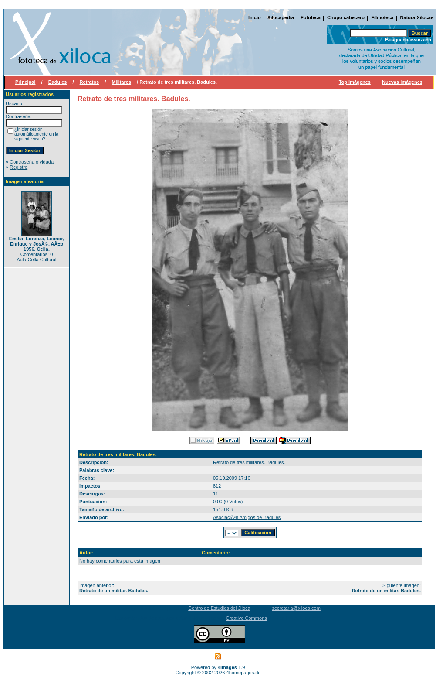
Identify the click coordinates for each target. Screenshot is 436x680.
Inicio (254, 17)
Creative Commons (246, 618)
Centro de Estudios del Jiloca (219, 608)
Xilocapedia (280, 17)
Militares (121, 82)
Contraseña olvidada (32, 161)
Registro (18, 167)
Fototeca (311, 17)
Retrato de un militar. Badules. (113, 590)
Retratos (89, 82)
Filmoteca (382, 17)
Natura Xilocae (416, 17)
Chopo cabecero (346, 17)
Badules (57, 82)
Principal (25, 82)
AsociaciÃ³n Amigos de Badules (247, 517)
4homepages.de (243, 672)
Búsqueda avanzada (408, 39)
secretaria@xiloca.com (296, 608)
